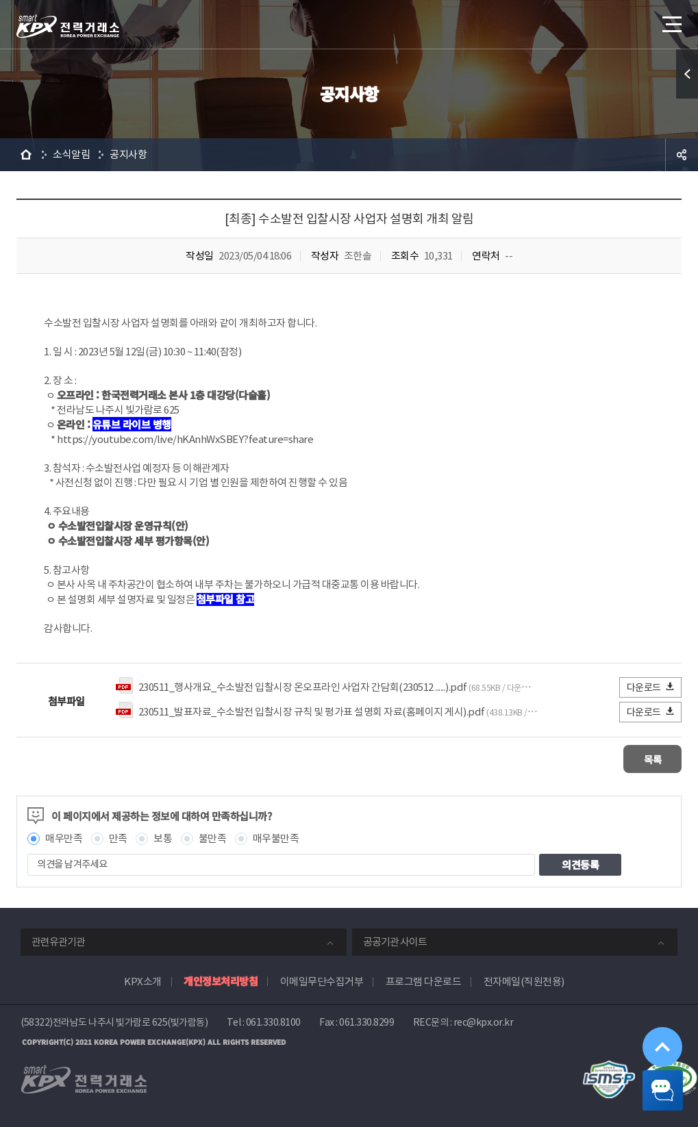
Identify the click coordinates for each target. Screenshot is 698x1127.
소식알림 (71, 154)
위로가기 (653, 1024)
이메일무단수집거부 (322, 980)
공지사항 (128, 154)
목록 (641, 758)
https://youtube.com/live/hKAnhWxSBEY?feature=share (185, 439)
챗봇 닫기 (654, 1083)
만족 (118, 837)
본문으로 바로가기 (0, 0)
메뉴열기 (671, 20)
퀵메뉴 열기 (687, 74)
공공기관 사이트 (395, 940)
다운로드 (651, 687)
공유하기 (681, 154)
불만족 (213, 837)
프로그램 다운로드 (424, 980)
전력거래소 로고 (67, 26)
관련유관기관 (58, 940)
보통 (162, 837)
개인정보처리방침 (221, 979)
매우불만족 (276, 837)
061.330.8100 (273, 1021)
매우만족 (63, 837)
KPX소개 (143, 980)
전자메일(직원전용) (524, 980)
